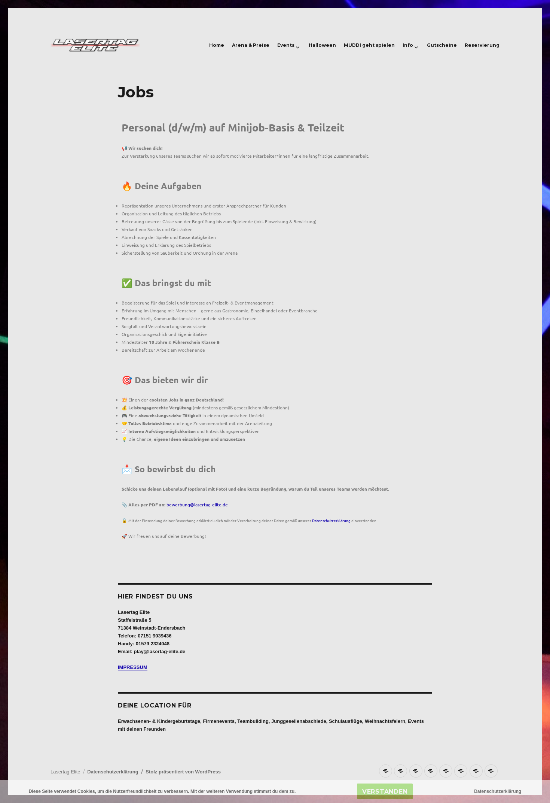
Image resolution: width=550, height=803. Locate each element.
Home (216, 45)
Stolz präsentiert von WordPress (183, 772)
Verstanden (385, 791)
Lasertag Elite (65, 772)
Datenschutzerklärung (331, 520)
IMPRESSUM (132, 667)
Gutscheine (442, 45)
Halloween (322, 45)
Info (408, 45)
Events (285, 45)
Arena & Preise (250, 45)
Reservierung (482, 45)
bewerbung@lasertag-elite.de (197, 504)
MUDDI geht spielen (369, 45)
